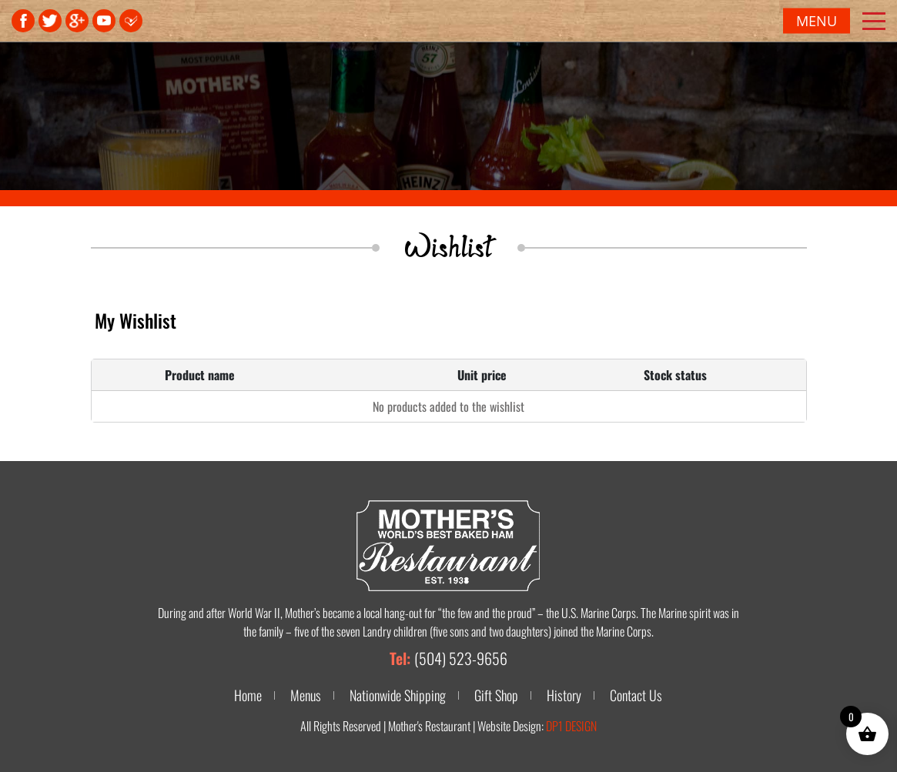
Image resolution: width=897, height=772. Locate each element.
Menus (305, 695)
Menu (816, 21)
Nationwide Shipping (398, 695)
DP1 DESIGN (571, 726)
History (564, 695)
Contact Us (636, 695)
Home (248, 695)
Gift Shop (496, 695)
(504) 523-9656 (460, 658)
